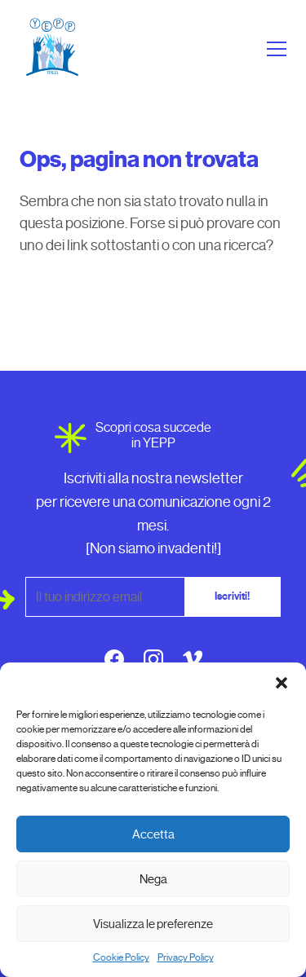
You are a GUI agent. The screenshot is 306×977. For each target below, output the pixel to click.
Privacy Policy (185, 957)
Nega (153, 879)
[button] (281, 683)
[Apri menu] (274, 49)
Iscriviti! (232, 596)
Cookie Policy (121, 957)
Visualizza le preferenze (153, 924)
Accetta (153, 834)
